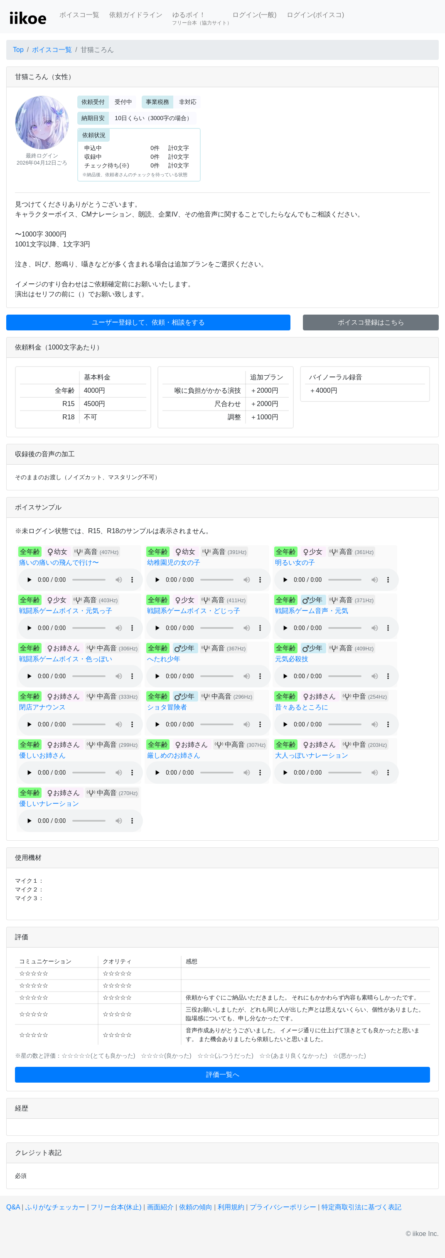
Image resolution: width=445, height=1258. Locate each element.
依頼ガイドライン (135, 14)
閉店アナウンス (42, 707)
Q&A (13, 1207)
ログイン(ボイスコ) (315, 14)
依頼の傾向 (195, 1207)
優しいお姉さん (42, 755)
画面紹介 (160, 1207)
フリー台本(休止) (116, 1207)
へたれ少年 (163, 658)
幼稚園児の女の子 (173, 562)
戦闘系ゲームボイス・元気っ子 (65, 610)
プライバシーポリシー (283, 1207)
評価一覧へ (222, 1074)
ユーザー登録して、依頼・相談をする (148, 322)
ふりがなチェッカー (55, 1207)
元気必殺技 (291, 658)
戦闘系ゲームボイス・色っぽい (65, 658)
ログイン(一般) (254, 14)
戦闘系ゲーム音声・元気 (311, 610)
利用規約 (231, 1207)
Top (18, 49)
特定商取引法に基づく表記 (361, 1207)
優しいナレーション (49, 803)
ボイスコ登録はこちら (371, 322)
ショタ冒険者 (167, 707)
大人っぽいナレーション (311, 755)
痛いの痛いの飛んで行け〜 (59, 562)
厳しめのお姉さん (173, 755)
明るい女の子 (295, 562)
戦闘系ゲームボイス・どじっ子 (193, 610)
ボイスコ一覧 (79, 14)
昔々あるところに (301, 707)
